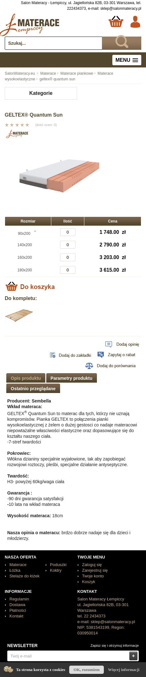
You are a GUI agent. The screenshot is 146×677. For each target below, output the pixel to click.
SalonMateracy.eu (20, 73)
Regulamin (19, 599)
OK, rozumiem (87, 669)
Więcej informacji (123, 669)
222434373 (76, 8)
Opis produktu (26, 378)
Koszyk (88, 581)
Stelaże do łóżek (24, 576)
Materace (46, 73)
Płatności (17, 610)
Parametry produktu (72, 378)
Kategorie (41, 93)
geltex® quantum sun (55, 79)
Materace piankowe (74, 73)
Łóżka (14, 570)
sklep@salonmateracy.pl (120, 8)
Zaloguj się (92, 564)
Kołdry (56, 570)
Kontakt (16, 616)
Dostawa (17, 604)
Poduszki (58, 564)
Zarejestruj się (95, 570)
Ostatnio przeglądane (33, 388)
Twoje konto (93, 576)
